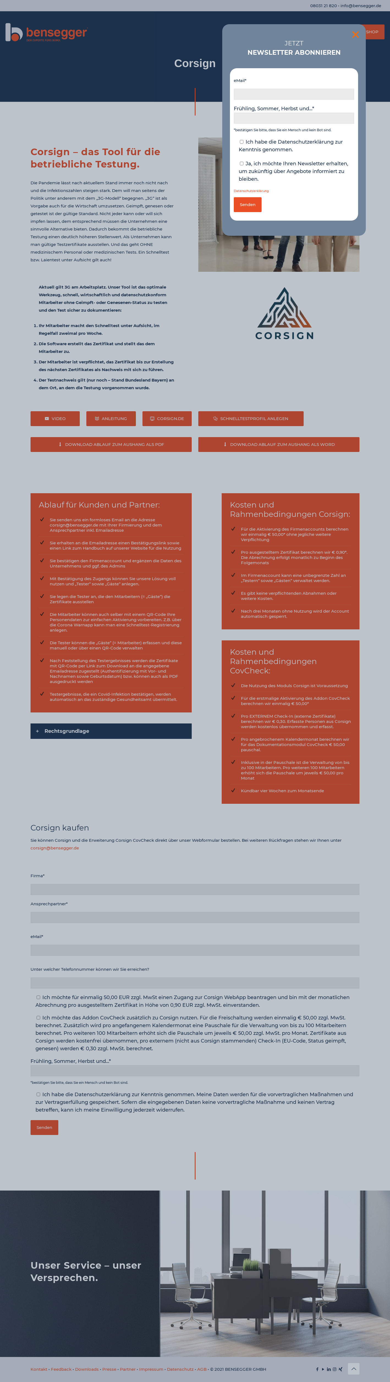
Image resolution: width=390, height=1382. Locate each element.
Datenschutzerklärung (251, 191)
